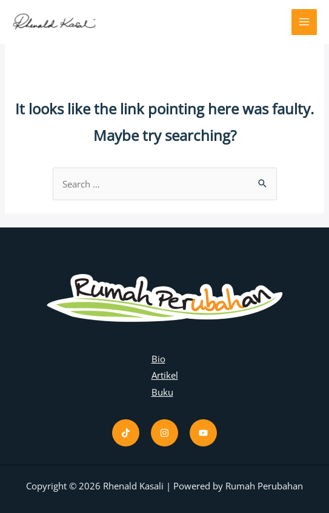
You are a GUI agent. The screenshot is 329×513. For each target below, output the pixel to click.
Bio (158, 359)
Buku (162, 392)
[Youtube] (203, 432)
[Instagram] (164, 432)
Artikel (164, 375)
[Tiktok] (125, 432)
